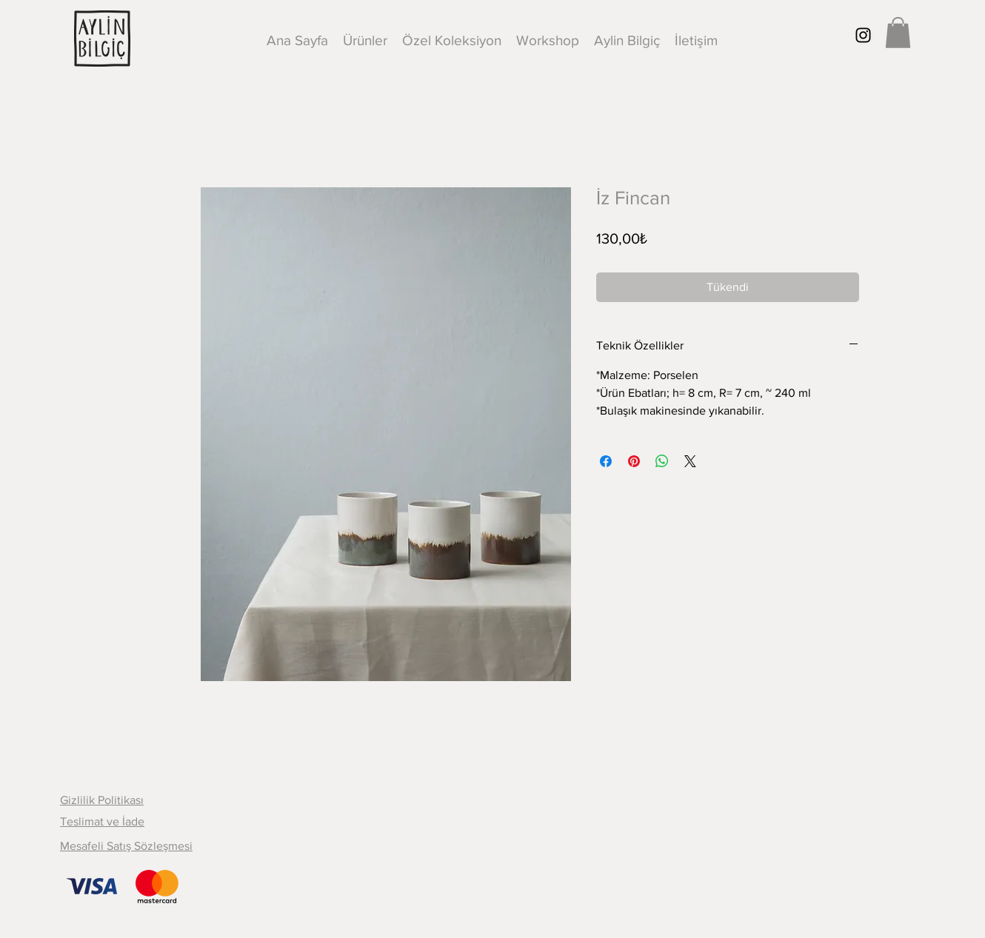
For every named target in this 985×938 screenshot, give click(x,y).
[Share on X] (690, 461)
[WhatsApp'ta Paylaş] (662, 461)
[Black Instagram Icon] (863, 35)
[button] (898, 32)
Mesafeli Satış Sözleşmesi (126, 846)
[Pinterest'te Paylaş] (634, 461)
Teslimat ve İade (102, 821)
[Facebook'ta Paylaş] (606, 461)
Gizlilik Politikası (102, 800)
